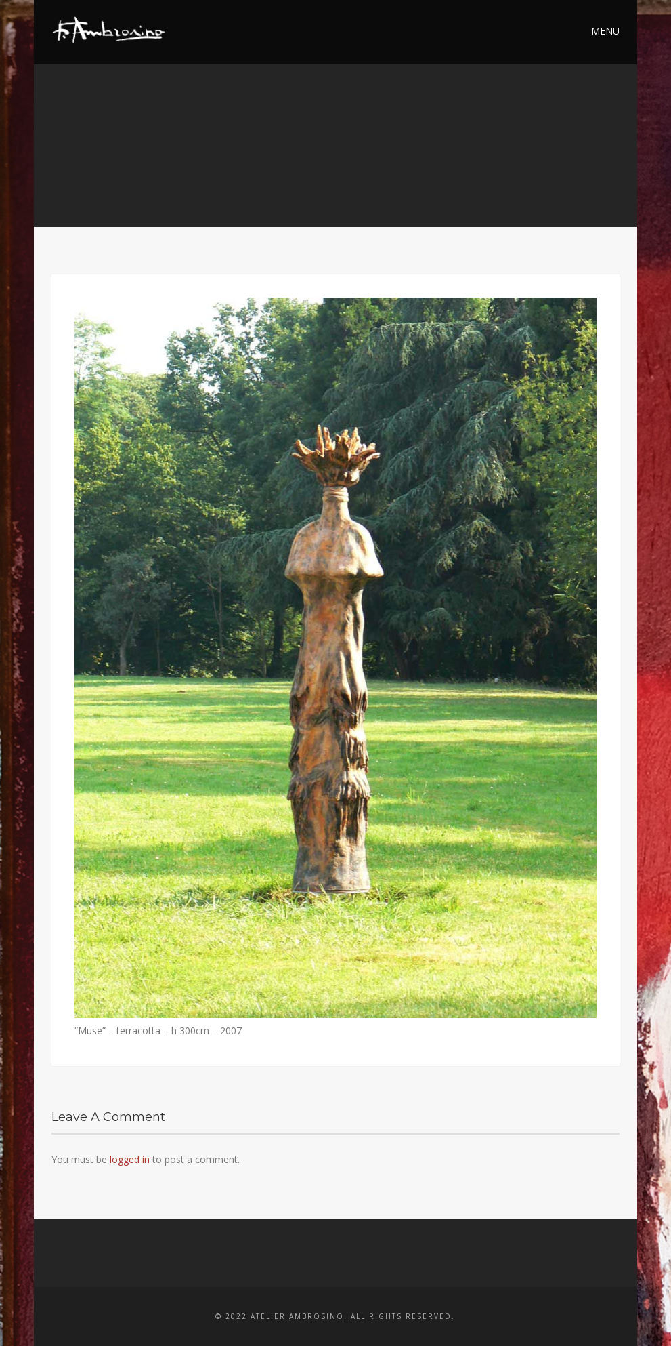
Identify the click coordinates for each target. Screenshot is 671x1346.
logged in (130, 1159)
